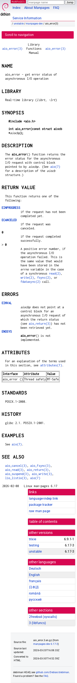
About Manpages (36, 8)
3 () (37, 623)
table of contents (43, 522)
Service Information (27, 18)
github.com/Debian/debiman (52, 672)
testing (34, 545)
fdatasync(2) (31, 281)
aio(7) (55, 166)
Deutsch (35, 568)
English (34, 575)
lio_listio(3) (16, 478)
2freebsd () (43, 617)
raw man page (39, 511)
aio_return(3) (40, 323)
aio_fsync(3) (40, 465)
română (34, 593)
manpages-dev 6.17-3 (45, 644)
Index (17, 8)
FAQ (56, 8)
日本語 (34, 587)
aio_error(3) (12, 48)
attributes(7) (51, 365)
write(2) (27, 277)
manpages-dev (34, 23)
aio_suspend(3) (17, 474)
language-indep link (43, 498)
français (35, 581)
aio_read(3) (14, 469)
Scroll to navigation (19, 35)
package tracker (40, 505)
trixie (32, 539)
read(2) (55, 273)
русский (35, 599)
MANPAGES (18, 1)
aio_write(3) (42, 474)
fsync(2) (44, 277)
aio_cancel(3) (16, 465)
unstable (19, 23)
